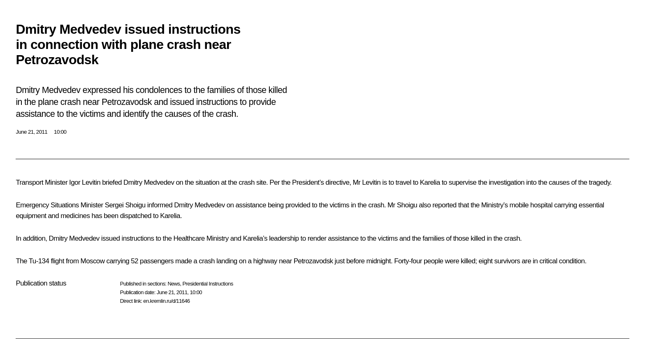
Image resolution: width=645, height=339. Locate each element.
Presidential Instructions (208, 284)
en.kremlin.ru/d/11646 (166, 301)
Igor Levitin (84, 182)
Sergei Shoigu (125, 205)
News (173, 284)
